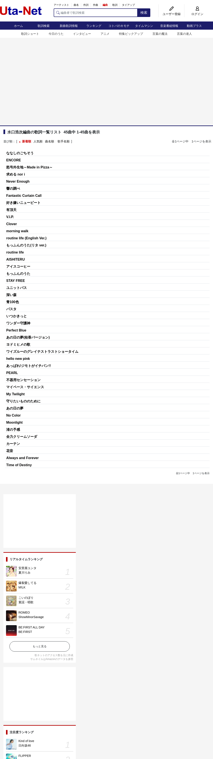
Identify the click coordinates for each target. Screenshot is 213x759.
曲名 (76, 4)
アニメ (105, 33)
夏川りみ (24, 572)
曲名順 (49, 141)
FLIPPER (24, 755)
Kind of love (26, 741)
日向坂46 (24, 745)
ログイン (197, 14)
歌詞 (114, 4)
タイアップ (128, 4)
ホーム (18, 25)
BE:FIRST (25, 632)
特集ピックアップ (131, 33)
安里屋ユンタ (27, 568)
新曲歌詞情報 (69, 25)
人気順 (38, 141)
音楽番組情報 (169, 25)
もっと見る (40, 646)
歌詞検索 (44, 25)
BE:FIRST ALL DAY (31, 627)
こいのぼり (25, 597)
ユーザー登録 (172, 14)
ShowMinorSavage (31, 617)
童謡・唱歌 (25, 602)
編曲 (105, 4)
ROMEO (24, 612)
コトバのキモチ (118, 25)
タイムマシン (144, 25)
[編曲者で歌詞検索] (96, 12)
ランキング (93, 25)
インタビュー (82, 33)
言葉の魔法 (159, 33)
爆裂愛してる (27, 583)
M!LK (22, 587)
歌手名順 (64, 141)
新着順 (26, 141)
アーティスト (61, 4)
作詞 (85, 4)
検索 (143, 12)
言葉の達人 (184, 33)
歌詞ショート (30, 33)
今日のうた (56, 33)
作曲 (95, 4)
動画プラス (194, 25)
